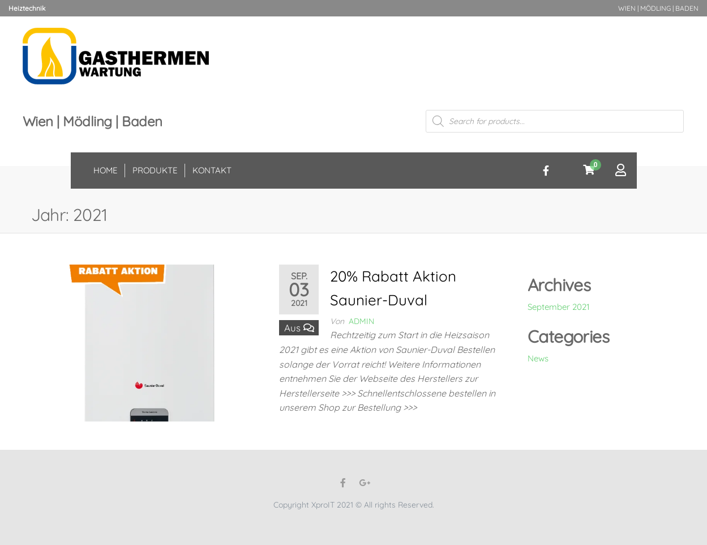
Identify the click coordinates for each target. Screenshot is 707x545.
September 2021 (559, 306)
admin (361, 321)
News (538, 358)
